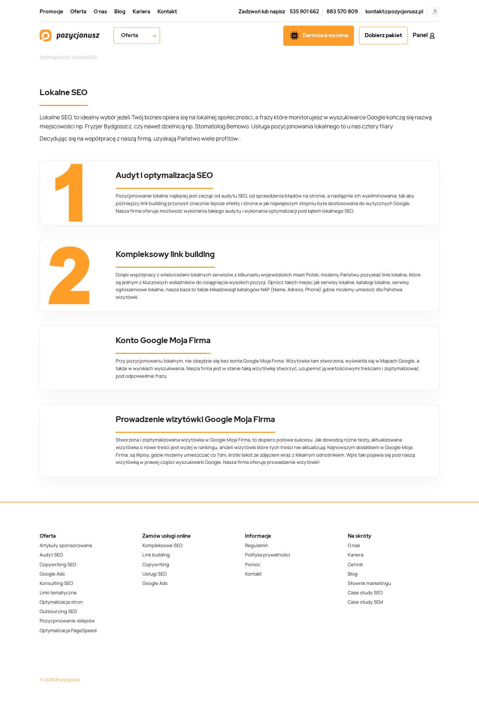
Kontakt (167, 11)
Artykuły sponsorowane (66, 545)
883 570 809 (342, 11)
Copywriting (155, 565)
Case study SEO (365, 593)
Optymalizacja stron (61, 602)
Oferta (78, 11)
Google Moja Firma (263, 361)
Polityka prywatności (267, 555)
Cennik (355, 565)
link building (154, 203)
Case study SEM (365, 602)
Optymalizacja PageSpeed (68, 630)
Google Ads (52, 574)
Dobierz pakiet (383, 35)
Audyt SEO (51, 555)
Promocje (51, 11)
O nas (100, 11)
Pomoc (252, 565)
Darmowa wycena (318, 35)
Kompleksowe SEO (162, 545)
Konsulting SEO (56, 583)
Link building (156, 555)
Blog (119, 11)
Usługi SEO (154, 574)
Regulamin (256, 545)
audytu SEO (234, 195)
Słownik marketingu (369, 583)
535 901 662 (304, 11)
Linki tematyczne (58, 593)
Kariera (141, 11)
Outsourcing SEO (58, 611)
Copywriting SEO (58, 565)
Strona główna (54, 57)
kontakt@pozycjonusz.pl (394, 11)
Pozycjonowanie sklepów (67, 621)
